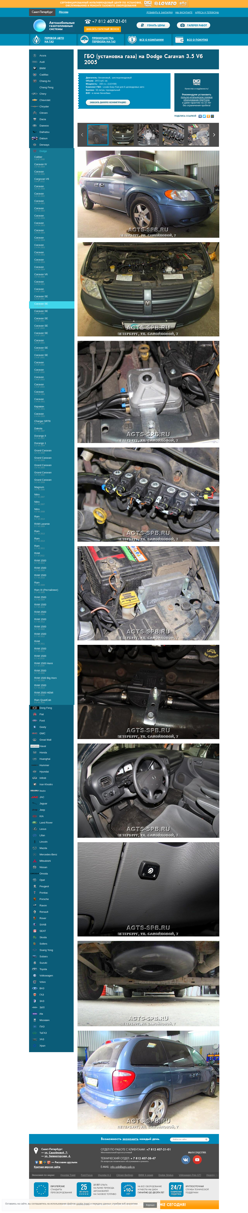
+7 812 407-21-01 (158, 1149)
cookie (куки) (83, 1203)
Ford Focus (87, 1175)
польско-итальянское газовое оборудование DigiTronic (197, 98)
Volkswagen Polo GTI (190, 1175)
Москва (63, 12)
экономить (130, 1139)
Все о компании (152, 40)
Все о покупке (197, 40)
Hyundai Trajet (67, 1175)
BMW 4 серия (146, 1175)
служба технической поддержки (197, 1189)
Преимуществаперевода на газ (103, 39)
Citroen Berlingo (124, 1175)
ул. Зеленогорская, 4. (58, 1156)
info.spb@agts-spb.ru (122, 1167)
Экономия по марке (43, 1175)
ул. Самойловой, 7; (56, 1152)
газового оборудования (119, 5)
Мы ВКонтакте (183, 12)
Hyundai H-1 (104, 1175)
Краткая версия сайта (47, 1167)
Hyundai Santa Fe (216, 1175)
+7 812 (109, 21)
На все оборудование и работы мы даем (151, 1189)
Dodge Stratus (165, 1175)
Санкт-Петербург (42, 12)
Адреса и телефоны (207, 12)
